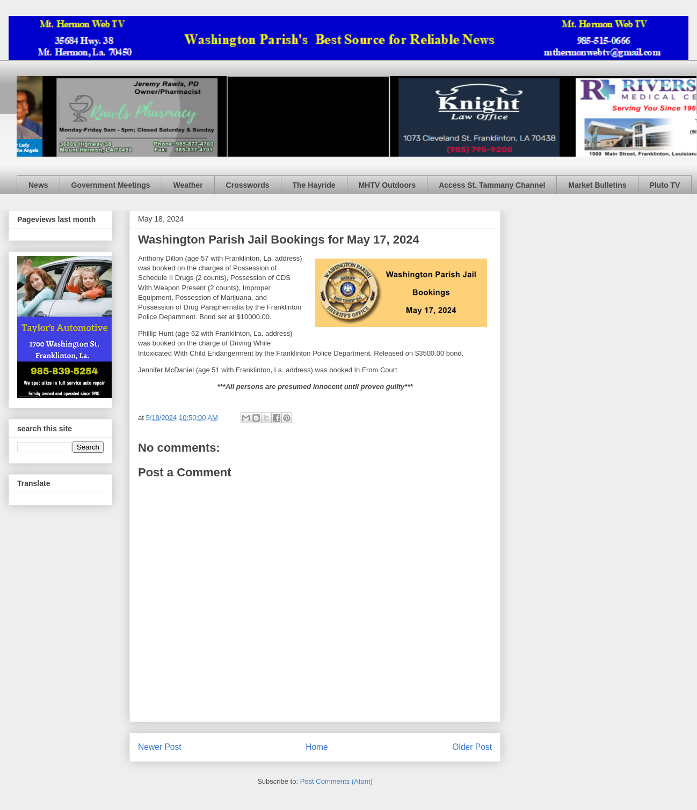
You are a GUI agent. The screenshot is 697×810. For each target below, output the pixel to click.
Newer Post (159, 747)
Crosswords (248, 185)
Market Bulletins (597, 185)
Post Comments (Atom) (336, 781)
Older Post (472, 747)
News (38, 185)
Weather (188, 185)
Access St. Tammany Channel (492, 185)
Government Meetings (110, 185)
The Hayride (314, 185)
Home (317, 747)
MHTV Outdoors (387, 185)
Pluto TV (665, 185)
